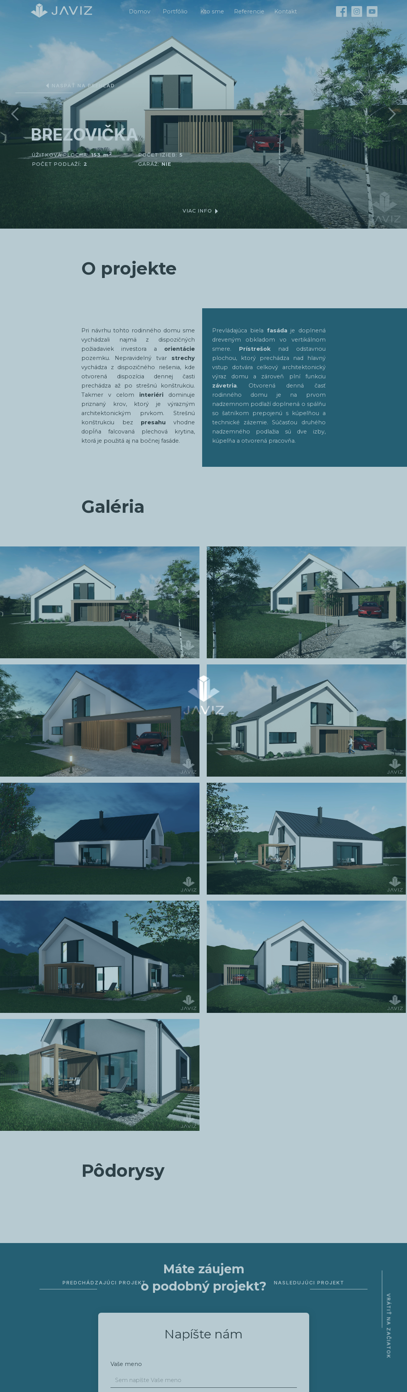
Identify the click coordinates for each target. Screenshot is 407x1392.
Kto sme (212, 11)
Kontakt (285, 11)
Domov (139, 11)
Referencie (249, 11)
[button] (15, 114)
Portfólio (175, 11)
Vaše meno (126, 1364)
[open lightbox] (99, 602)
